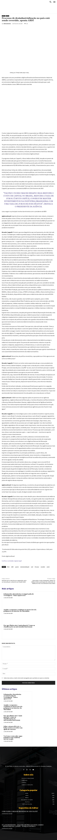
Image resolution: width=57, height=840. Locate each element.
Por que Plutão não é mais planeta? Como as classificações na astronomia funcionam (19, 626)
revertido (43, 567)
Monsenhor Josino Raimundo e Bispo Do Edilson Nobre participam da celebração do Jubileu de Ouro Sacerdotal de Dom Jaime (43, 582)
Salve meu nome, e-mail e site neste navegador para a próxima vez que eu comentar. (26, 678)
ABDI (12, 567)
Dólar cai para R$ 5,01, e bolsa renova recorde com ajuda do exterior (13, 728)
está (32, 567)
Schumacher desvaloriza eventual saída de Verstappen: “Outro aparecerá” (19, 594)
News (7, 16)
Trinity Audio (19, 72)
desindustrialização (24, 567)
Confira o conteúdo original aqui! (12, 561)
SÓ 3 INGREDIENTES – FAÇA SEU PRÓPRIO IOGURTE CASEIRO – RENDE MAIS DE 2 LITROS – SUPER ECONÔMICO (23, 825)
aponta (16, 567)
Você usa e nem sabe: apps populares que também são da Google (13, 737)
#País (8, 567)
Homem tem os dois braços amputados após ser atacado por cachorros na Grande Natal (14, 581)
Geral (3, 16)
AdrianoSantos (7, 23)
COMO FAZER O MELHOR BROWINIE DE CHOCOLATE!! (20, 811)
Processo (37, 567)
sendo (48, 567)
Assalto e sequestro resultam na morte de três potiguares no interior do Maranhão (20, 610)
